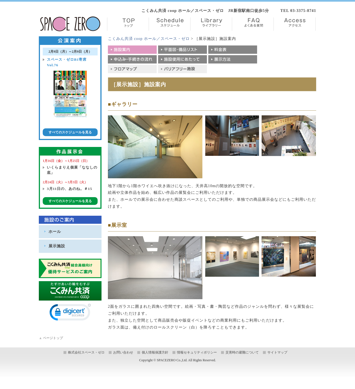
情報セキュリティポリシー (197, 352)
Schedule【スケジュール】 (170, 24)
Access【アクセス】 (294, 24)
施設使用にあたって (182, 59)
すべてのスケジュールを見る (70, 132)
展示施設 (57, 246)
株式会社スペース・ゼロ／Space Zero (70, 23)
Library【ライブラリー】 (211, 24)
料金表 (232, 49)
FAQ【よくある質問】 (253, 24)
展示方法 (232, 59)
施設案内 (132, 49)
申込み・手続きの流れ (132, 59)
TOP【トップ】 (128, 24)
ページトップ (51, 338)
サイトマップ (277, 352)
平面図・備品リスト (182, 49)
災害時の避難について (242, 352)
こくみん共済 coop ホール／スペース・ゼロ (149, 39)
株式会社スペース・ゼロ (86, 352)
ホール (55, 231)
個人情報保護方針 (155, 352)
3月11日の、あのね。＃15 (69, 189)
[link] (70, 313)
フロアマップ (132, 69)
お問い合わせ (123, 352)
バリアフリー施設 (182, 69)
